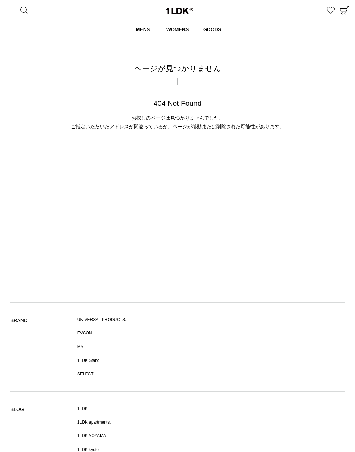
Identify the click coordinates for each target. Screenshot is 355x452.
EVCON (84, 333)
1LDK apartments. (94, 422)
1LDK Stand (88, 360)
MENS (143, 29)
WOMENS (177, 29)
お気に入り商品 (331, 10)
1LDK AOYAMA (91, 435)
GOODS (212, 29)
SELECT (85, 374)
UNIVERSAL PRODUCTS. (102, 319)
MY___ (83, 346)
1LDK (179, 11)
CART (345, 10)
